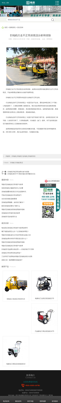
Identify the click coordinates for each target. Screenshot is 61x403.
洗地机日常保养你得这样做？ (11, 253)
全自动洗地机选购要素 (9, 199)
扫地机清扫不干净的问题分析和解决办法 (21, 174)
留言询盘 (30, 399)
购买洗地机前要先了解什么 (11, 206)
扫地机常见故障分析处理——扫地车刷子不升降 (18, 249)
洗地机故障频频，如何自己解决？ (13, 202)
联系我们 (30, 375)
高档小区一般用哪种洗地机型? (12, 260)
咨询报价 (55, 399)
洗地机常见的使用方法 (9, 217)
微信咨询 (18, 399)
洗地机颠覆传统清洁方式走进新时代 (14, 192)
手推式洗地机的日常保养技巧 (11, 195)
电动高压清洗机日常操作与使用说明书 (15, 228)
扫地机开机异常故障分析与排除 (18, 172)
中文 (3, 3)
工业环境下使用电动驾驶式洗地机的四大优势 (17, 256)
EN (8, 3)
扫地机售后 (19, 163)
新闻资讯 (12, 27)
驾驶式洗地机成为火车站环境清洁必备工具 (16, 235)
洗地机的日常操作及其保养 (11, 213)
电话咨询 (6, 399)
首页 (6, 27)
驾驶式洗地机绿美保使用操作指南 (13, 209)
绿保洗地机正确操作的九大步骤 (12, 188)
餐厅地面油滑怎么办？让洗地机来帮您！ (15, 231)
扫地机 (12, 163)
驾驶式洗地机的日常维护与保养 (12, 184)
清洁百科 (20, 27)
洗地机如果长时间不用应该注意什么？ (15, 238)
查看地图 (43, 399)
